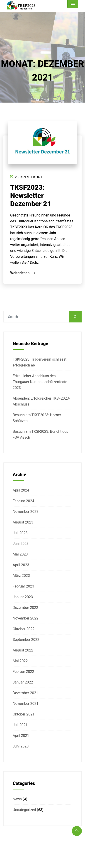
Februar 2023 (23, 586)
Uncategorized (24, 810)
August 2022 (23, 650)
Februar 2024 (23, 501)
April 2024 (21, 490)
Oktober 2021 (23, 714)
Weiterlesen (22, 273)
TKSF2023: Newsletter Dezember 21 (30, 195)
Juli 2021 (20, 725)
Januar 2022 (23, 682)
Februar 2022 (23, 671)
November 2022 (25, 618)
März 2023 (21, 575)
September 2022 (26, 639)
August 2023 (23, 522)
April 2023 (21, 565)
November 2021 (25, 703)
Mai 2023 (20, 554)
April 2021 (21, 735)
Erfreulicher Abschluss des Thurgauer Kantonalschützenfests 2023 (40, 382)
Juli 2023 (20, 533)
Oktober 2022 (23, 629)
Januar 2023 (23, 597)
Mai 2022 (20, 661)
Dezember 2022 (25, 607)
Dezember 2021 (25, 693)
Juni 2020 (21, 746)
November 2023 (25, 511)
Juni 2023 (21, 543)
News (17, 799)
